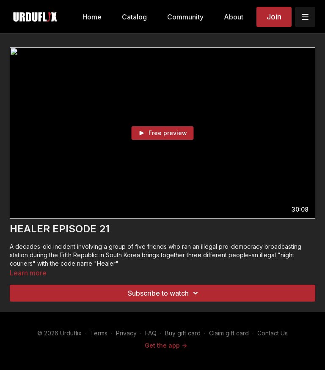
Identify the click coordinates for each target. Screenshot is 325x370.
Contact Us (272, 333)
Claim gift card (229, 333)
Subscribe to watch (164, 293)
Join (274, 16)
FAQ (151, 333)
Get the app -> (166, 345)
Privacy (126, 333)
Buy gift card (183, 333)
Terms (98, 333)
